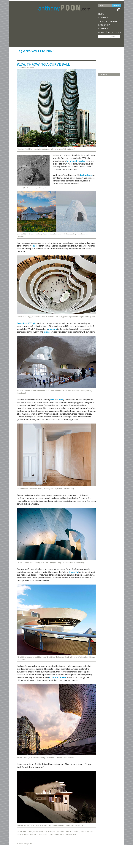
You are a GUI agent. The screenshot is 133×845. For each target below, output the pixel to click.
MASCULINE (42, 834)
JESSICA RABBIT (86, 832)
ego (35, 245)
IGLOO (76, 832)
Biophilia (73, 572)
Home (101, 14)
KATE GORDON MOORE (26, 834)
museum (52, 329)
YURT (75, 834)
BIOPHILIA (21, 832)
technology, (86, 175)
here (52, 399)
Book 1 (102, 32)
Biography (104, 25)
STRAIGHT (68, 834)
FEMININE (48, 832)
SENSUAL (59, 834)
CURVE (29, 832)
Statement (104, 17)
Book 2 (110, 32)
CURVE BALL (38, 832)
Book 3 (119, 32)
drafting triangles (76, 161)
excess (47, 331)
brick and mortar (57, 677)
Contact (103, 28)
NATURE (51, 834)
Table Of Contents (108, 21)
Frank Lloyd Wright (27, 323)
